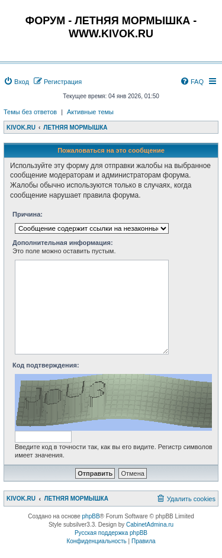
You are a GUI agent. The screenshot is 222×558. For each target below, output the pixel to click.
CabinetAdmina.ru (149, 524)
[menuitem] (16, 82)
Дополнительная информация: (62, 242)
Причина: (27, 214)
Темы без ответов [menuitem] (30, 111)
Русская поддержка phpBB (111, 533)
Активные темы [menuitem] (90, 111)
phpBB (91, 516)
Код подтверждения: (45, 365)
